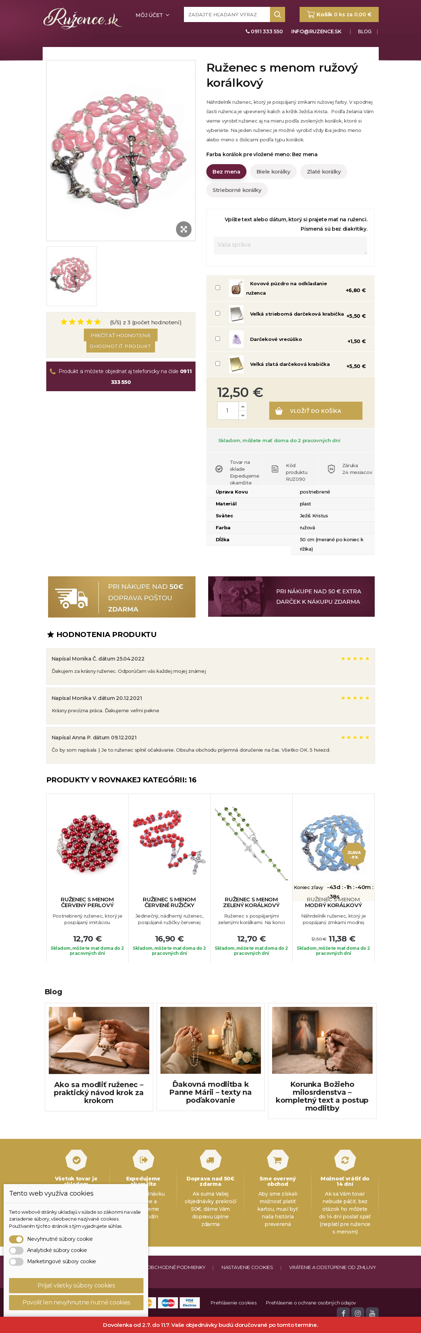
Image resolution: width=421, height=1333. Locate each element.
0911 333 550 (264, 31)
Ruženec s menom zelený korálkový (251, 924)
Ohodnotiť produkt (121, 346)
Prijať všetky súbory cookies (76, 1285)
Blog (363, 31)
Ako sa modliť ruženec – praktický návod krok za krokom (98, 1113)
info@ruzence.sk (316, 31)
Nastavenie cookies (247, 1288)
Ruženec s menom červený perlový (87, 924)
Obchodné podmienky (176, 1288)
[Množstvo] (228, 411)
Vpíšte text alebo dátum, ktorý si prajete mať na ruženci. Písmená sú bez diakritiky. (296, 224)
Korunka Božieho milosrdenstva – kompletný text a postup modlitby (322, 1117)
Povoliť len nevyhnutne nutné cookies (76, 1302)
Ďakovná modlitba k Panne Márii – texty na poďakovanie (210, 1113)
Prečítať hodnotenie (121, 335)
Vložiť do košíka (282, 431)
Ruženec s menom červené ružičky (169, 924)
